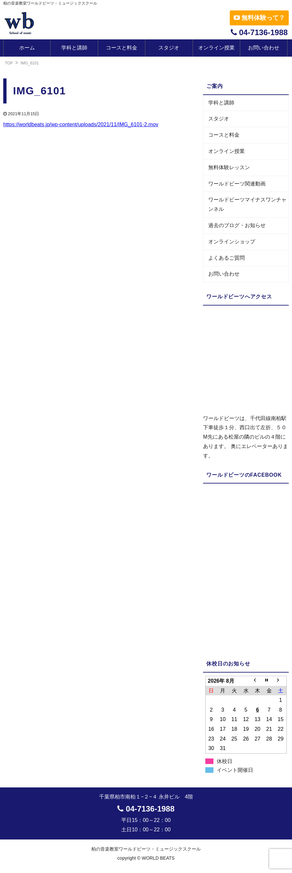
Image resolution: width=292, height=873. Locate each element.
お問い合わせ (263, 47)
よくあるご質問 (226, 258)
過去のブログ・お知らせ (237, 225)
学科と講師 (74, 47)
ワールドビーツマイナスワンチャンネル (247, 204)
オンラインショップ (231, 241)
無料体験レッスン (229, 167)
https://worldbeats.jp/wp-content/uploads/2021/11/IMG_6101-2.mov (80, 124)
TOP (9, 63)
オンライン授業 (216, 47)
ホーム (27, 47)
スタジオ (168, 47)
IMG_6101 (30, 63)
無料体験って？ (259, 17)
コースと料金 (121, 47)
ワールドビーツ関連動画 (237, 183)
